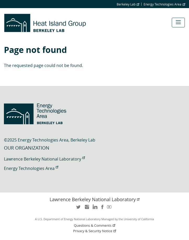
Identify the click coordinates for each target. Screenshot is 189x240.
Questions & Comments (95, 225)
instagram (87, 209)
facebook (102, 209)
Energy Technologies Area (164, 4)
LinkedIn (94, 209)
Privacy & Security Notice (95, 231)
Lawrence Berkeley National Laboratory (44, 159)
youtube (110, 209)
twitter (79, 209)
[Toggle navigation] (178, 22)
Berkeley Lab (128, 4)
